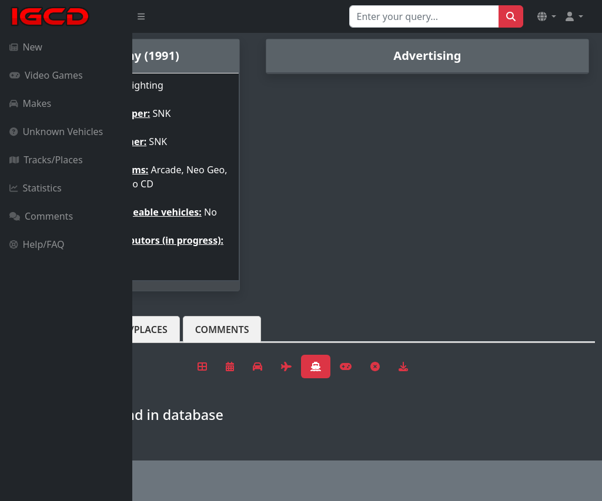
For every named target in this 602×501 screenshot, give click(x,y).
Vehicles (175, 338)
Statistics (35, 187)
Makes (30, 103)
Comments (41, 216)
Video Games (46, 75)
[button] (547, 16)
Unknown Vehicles (56, 131)
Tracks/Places (46, 159)
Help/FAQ (37, 244)
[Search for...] (424, 16)
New (25, 47)
